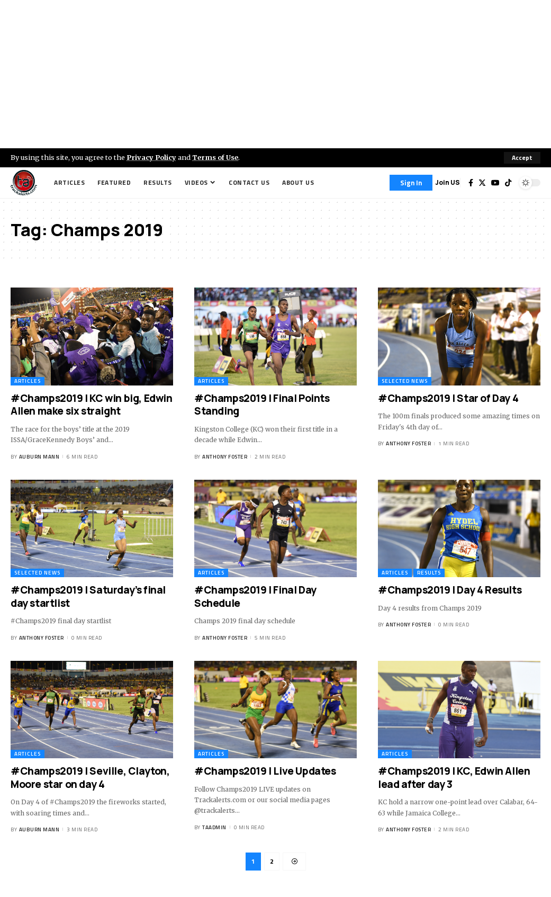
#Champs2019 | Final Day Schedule (255, 596)
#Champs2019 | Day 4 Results (449, 590)
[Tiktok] (508, 182)
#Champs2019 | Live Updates (265, 771)
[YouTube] (495, 182)
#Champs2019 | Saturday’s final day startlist (88, 596)
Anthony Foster (224, 457)
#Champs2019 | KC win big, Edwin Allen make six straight (92, 404)
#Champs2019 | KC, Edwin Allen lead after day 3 (454, 777)
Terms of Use (215, 157)
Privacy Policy (151, 157)
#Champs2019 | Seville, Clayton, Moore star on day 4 (90, 777)
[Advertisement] (275, 74)
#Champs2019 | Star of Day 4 (448, 398)
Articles (27, 381)
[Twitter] (482, 182)
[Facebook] (471, 182)
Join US (447, 182)
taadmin (214, 827)
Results (429, 573)
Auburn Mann (39, 457)
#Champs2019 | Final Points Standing (262, 404)
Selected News (405, 381)
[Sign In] (411, 183)
